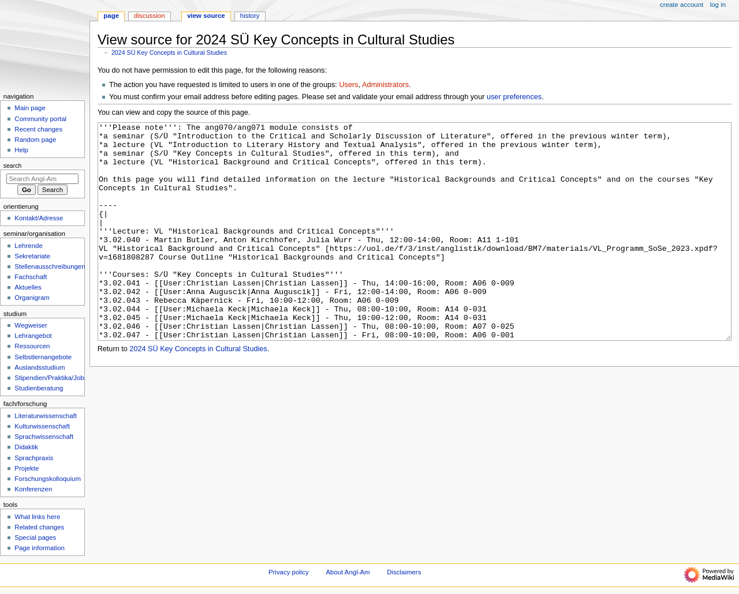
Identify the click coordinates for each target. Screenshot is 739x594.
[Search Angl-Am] (42, 179)
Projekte (26, 468)
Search (12, 165)
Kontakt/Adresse (38, 218)
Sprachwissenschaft (43, 436)
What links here (37, 516)
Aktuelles (27, 287)
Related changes (39, 527)
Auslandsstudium (39, 367)
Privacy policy (288, 572)
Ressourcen (32, 346)
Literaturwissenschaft (45, 415)
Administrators (385, 85)
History (250, 15)
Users (348, 85)
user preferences (514, 97)
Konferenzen (33, 489)
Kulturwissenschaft (41, 426)
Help (21, 149)
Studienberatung (38, 388)
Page (111, 15)
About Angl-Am (348, 572)
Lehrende (28, 245)
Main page (30, 107)
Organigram (31, 297)
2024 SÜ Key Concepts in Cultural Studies (169, 52)
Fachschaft (30, 276)
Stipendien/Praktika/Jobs (50, 377)
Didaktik (26, 446)
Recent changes (38, 129)
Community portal (40, 118)
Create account (681, 4)
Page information (39, 547)
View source (206, 15)
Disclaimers (404, 572)
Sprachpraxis (33, 457)
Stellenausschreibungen (49, 266)
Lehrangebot (32, 335)
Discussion (149, 15)
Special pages (35, 537)
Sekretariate (32, 256)
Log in (718, 4)
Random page (35, 139)
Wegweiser (30, 325)
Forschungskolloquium (47, 478)
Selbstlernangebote (43, 357)
